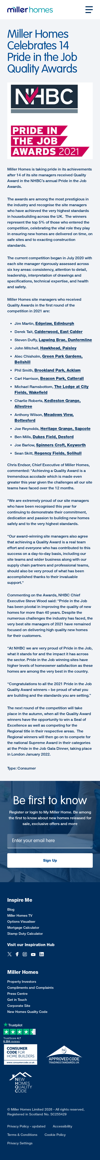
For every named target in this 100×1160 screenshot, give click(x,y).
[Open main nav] (89, 9)
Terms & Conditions (22, 1135)
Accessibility (62, 1126)
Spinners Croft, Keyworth (61, 445)
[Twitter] (9, 954)
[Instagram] (25, 954)
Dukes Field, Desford (53, 437)
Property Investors (21, 981)
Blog (10, 909)
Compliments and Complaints (30, 987)
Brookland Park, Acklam (57, 370)
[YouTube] (33, 954)
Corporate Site (18, 1005)
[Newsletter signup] (50, 841)
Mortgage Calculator (23, 927)
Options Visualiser (21, 921)
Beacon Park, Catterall (62, 378)
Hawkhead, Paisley (58, 348)
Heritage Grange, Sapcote (65, 428)
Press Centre (17, 993)
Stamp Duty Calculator (25, 933)
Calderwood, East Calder (58, 331)
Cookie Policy (55, 1135)
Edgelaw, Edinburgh (54, 323)
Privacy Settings (19, 1143)
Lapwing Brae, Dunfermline (65, 340)
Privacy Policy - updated (26, 1126)
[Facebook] (17, 954)
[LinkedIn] (41, 954)
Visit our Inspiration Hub (30, 944)
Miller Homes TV (19, 915)
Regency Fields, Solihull (58, 453)
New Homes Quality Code (27, 1012)
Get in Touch (17, 999)
